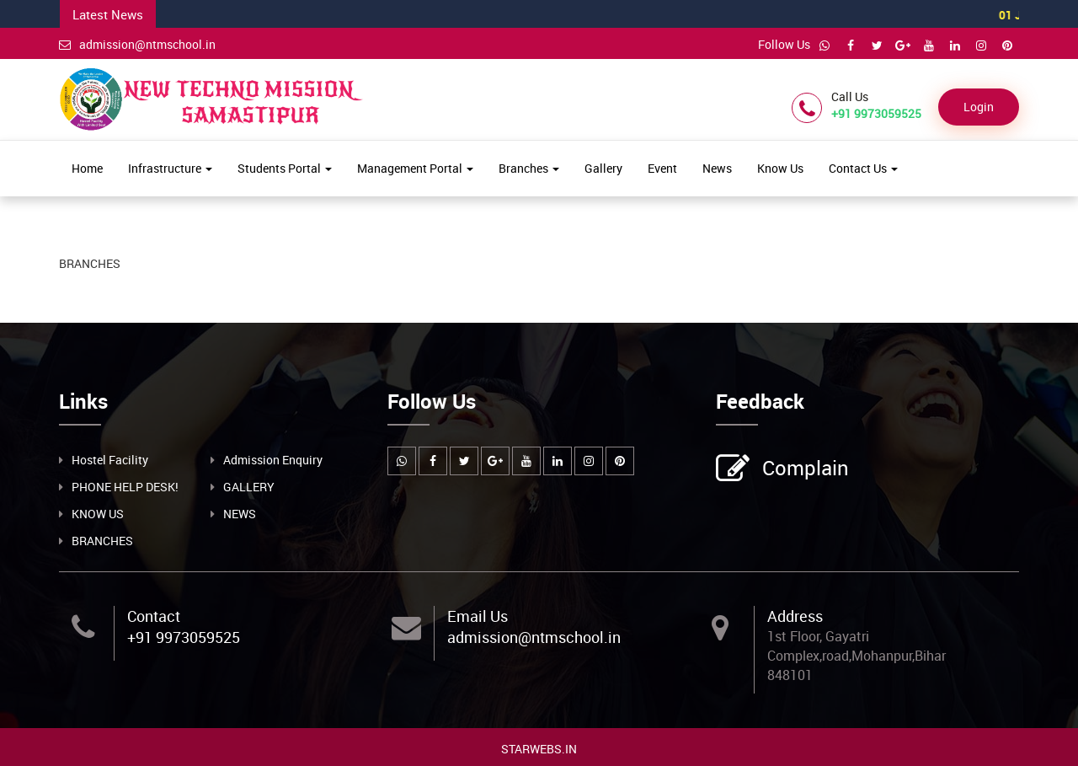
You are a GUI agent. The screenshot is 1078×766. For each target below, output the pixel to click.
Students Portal (284, 168)
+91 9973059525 (183, 637)
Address (795, 615)
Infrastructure (170, 168)
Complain (803, 468)
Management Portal (415, 168)
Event (662, 168)
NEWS (239, 513)
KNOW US (98, 513)
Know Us (780, 168)
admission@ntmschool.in (137, 44)
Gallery (603, 168)
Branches (529, 168)
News (717, 168)
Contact (153, 615)
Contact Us (863, 168)
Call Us (849, 96)
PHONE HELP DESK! (125, 486)
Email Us (477, 615)
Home (87, 168)
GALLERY (249, 486)
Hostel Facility (110, 459)
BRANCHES (102, 540)
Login (978, 107)
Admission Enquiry (273, 459)
